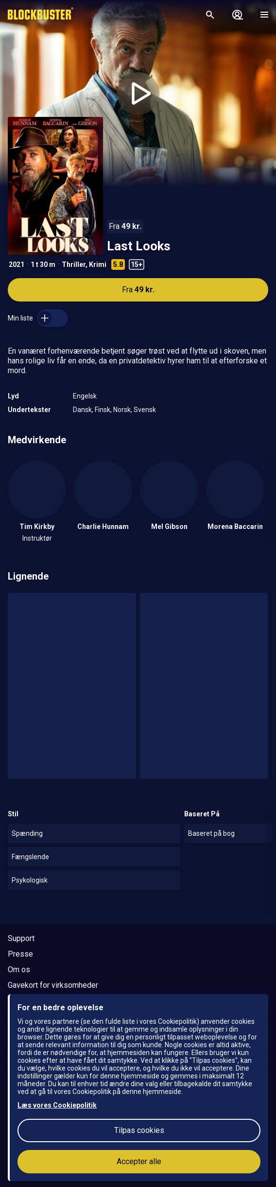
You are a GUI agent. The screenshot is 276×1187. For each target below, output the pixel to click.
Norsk (122, 410)
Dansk (82, 410)
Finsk (102, 410)
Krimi (97, 264)
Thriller (74, 264)
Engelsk (85, 396)
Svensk (145, 410)
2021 (16, 264)
